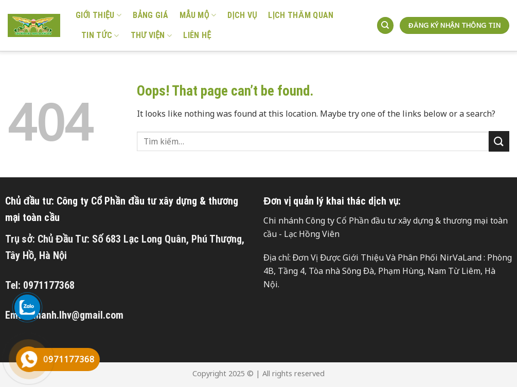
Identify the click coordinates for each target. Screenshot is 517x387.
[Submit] (499, 141)
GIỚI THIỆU (98, 15)
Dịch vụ (242, 15)
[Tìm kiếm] (385, 25)
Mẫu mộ (198, 15)
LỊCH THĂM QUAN (300, 15)
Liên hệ (197, 35)
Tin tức (100, 35)
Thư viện (151, 35)
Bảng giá (150, 15)
